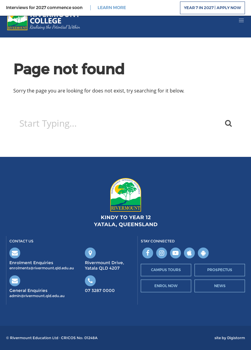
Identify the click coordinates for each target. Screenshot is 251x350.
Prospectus (219, 269)
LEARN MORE (112, 7)
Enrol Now (166, 286)
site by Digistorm (229, 338)
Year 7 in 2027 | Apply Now (212, 7)
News (220, 286)
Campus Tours (166, 269)
